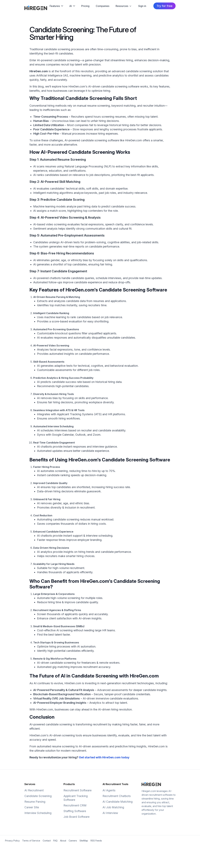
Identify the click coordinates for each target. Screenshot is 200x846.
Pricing (85, 6)
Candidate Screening (38, 796)
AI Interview (110, 813)
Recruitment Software (77, 790)
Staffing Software (74, 811)
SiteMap (84, 840)
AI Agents (109, 790)
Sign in (142, 6)
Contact (47, 840)
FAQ (55, 840)
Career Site (31, 807)
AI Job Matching (113, 807)
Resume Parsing (34, 801)
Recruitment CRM (74, 805)
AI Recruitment (34, 790)
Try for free (164, 6)
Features (56, 6)
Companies (102, 6)
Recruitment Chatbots (117, 796)
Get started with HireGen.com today (104, 757)
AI (72, 6)
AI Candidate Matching (118, 801)
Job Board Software (76, 816)
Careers (73, 840)
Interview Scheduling (37, 813)
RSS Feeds (96, 840)
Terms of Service (31, 840)
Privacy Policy (12, 840)
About (63, 840)
